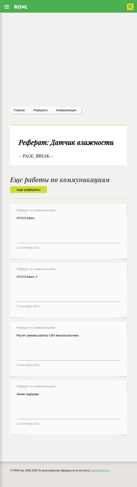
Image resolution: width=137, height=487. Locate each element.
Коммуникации (66, 110)
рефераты (40, 110)
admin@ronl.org (100, 470)
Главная (19, 110)
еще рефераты (28, 189)
